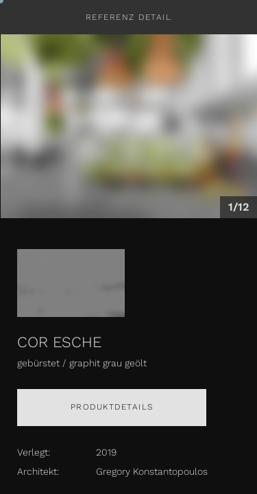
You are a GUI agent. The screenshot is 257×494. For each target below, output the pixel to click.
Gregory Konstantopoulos (152, 471)
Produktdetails (112, 407)
